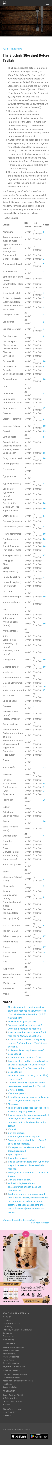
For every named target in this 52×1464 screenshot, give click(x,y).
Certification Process (11, 1378)
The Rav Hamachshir (11, 1323)
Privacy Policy (8, 1339)
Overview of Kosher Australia (15, 1374)
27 (44, 947)
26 (44, 821)
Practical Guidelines (11, 1357)
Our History (7, 1327)
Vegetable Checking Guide (14, 1366)
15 (44, 453)
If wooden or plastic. (18, 1158)
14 (44, 436)
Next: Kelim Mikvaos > (40, 1223)
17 (44, 515)
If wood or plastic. (17, 1093)
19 (44, 596)
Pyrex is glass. (15, 1154)
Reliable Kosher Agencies (13, 1347)
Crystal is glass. (16, 1089)
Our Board (7, 1320)
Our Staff (7, 1317)
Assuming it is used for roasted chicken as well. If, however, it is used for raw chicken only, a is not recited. (28, 1065)
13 (44, 431)
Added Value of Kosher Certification (18, 1381)
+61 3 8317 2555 (11, 1412)
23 (44, 767)
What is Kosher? (9, 1354)
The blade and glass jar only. (22, 1021)
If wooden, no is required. (24, 1136)
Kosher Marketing (10, 1387)
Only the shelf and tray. (19, 1179)
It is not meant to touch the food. (24, 1057)
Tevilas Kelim (8, 1360)
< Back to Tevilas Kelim (12, 49)
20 (44, 686)
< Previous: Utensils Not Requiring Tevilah (20, 1220)
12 (44, 426)
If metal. (12, 1129)
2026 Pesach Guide (11, 1351)
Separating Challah (11, 1363)
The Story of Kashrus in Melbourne (17, 1330)
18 (44, 546)
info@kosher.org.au (12, 1409)
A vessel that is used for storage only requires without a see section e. (27, 1043)
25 (44, 799)
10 (44, 361)
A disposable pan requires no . (26, 1050)
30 (44, 508)
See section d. (15, 1072)
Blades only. (14, 1104)
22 (44, 747)
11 (44, 366)
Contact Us (7, 1333)
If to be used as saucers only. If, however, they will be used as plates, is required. (28, 1165)
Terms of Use (8, 1336)
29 (44, 408)
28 (44, 952)
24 (44, 790)
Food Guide (7, 1384)
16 (44, 503)
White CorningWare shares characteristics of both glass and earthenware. (24, 1187)
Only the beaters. (16, 1133)
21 (44, 690)
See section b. (15, 1054)
